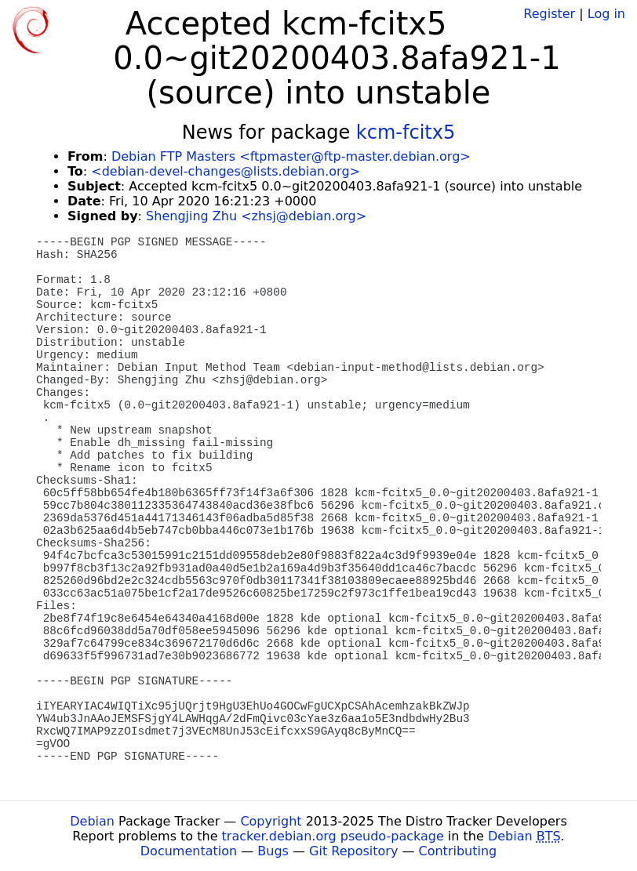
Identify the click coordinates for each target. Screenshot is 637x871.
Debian (92, 821)
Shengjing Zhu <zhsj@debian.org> (256, 216)
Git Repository (353, 851)
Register (549, 13)
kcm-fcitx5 (405, 132)
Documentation (188, 851)
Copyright (270, 821)
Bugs (273, 851)
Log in (606, 13)
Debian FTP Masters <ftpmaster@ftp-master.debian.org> (291, 156)
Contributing (458, 851)
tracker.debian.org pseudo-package (333, 836)
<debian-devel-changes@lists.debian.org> (225, 171)
